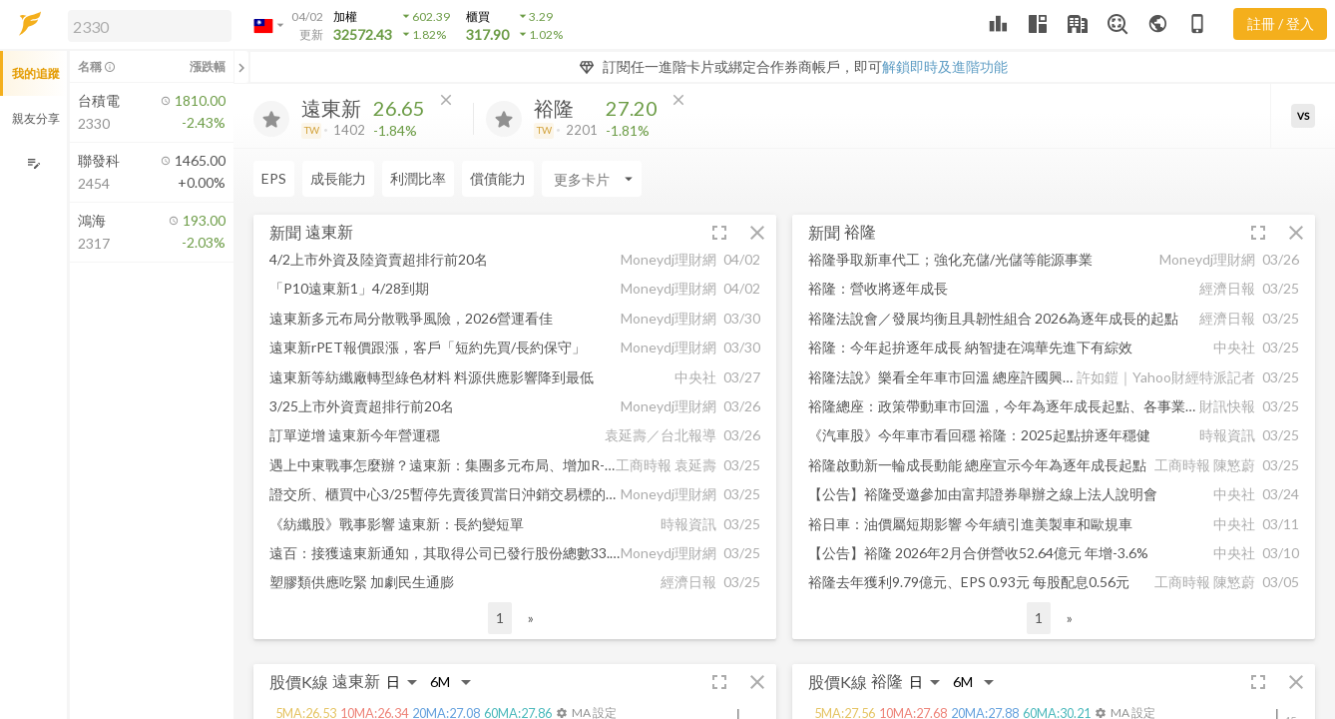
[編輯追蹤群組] (33, 163)
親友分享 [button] (36, 118)
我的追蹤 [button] (36, 73)
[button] (145, 25)
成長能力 (338, 178)
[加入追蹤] (271, 119)
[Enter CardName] (592, 179)
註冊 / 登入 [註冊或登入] (1280, 23)
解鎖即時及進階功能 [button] (945, 66)
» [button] (531, 617)
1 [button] (500, 617)
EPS (273, 178)
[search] (149, 26)
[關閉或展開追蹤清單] (241, 67)
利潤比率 (418, 178)
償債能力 (498, 178)
